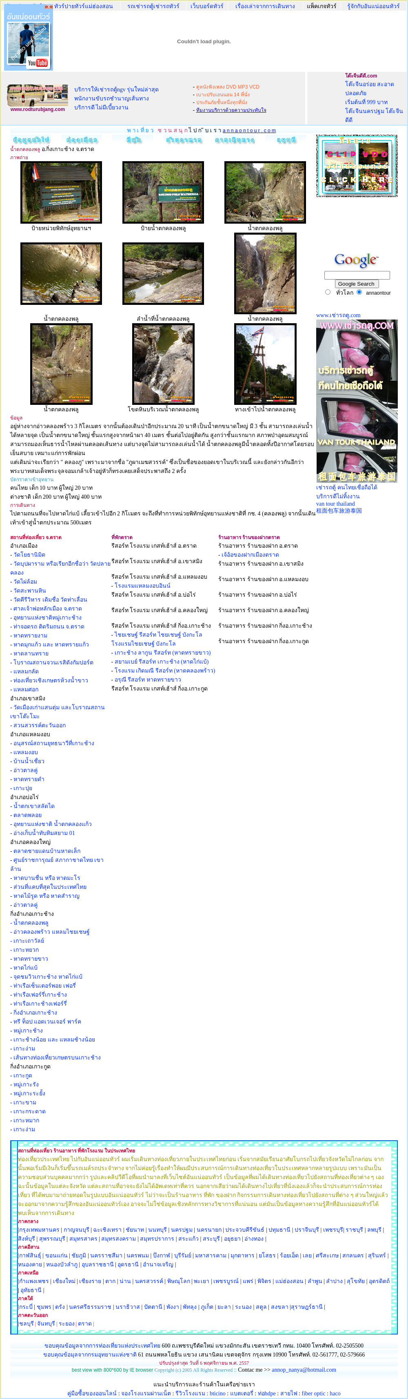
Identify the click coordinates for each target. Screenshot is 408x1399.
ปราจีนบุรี (307, 1230)
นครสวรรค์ (149, 1281)
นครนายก (209, 1230)
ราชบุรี (354, 1230)
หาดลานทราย (31, 654)
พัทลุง (190, 1307)
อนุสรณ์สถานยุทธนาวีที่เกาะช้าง (53, 743)
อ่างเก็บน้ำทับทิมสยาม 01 (44, 833)
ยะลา (224, 1307)
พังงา (172, 1307)
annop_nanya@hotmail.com (304, 1370)
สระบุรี (211, 1239)
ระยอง (67, 1324)
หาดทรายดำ (28, 779)
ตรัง (60, 1307)
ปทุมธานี (279, 1230)
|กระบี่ (25, 1307)
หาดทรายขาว (30, 959)
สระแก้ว (188, 1239)
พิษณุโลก (178, 1281)
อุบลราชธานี (98, 1264)
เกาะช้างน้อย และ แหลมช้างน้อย (54, 1040)
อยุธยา (232, 1239)
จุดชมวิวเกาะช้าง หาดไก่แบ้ (47, 977)
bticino (218, 1393)
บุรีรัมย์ (182, 1255)
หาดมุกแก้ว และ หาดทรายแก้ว (51, 645)
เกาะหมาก (26, 1120)
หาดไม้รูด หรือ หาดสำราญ (46, 896)
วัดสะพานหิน (29, 591)
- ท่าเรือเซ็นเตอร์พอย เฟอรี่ (43, 986)
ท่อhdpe (267, 1393)
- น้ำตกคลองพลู (29, 923)
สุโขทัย (356, 1281)
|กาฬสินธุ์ (29, 1255)
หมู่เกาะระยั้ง (29, 1093)
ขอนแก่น (57, 1255)
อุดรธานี (128, 1264)
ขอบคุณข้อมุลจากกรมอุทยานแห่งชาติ (90, 1355)
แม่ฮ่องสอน (289, 1281)
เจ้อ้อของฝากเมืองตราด (250, 555)
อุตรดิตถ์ (379, 1281)
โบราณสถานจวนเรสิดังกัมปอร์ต (53, 663)
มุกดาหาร (243, 1255)
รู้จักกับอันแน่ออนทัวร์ (373, 6)
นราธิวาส (127, 1307)
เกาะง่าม (24, 1049)
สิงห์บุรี (26, 1239)
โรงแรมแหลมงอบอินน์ (143, 586)
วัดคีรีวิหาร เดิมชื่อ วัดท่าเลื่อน (50, 600)
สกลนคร (352, 1255)
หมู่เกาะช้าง (28, 1031)
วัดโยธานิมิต (29, 555)
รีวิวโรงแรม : (192, 1393)
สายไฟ (288, 1393)
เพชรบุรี (333, 1230)
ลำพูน (315, 1281)
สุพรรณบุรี (52, 1239)
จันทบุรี (46, 1324)
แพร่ (248, 1281)
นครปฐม (182, 1230)
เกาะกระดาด (29, 1111)
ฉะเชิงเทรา (107, 1230)
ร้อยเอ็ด (289, 1255)
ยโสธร (267, 1255)
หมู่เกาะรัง (26, 1084)
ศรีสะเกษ (327, 1255)
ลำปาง (334, 1281)
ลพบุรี (374, 1230)
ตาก (110, 1281)
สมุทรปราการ (157, 1239)
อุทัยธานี (31, 1290)
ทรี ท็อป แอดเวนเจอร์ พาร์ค (47, 1022)
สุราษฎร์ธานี (307, 1307)
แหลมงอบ (25, 752)
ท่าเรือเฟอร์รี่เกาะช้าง (40, 995)
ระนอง (243, 1307)
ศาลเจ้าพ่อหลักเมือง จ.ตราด (47, 609)
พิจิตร (264, 1281)
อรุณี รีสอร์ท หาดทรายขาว (148, 680)
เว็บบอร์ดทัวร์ (207, 6)
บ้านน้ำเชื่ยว (28, 761)
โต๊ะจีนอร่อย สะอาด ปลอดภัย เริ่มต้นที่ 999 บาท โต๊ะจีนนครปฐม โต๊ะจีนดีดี (374, 102)
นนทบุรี (157, 1230)
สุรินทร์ (377, 1255)
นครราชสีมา (106, 1255)
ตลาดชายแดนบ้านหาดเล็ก (46, 851)
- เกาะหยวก (24, 950)
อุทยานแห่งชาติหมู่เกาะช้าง (47, 618)
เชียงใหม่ (63, 1281)
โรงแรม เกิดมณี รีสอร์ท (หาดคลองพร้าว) (165, 671)
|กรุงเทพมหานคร (39, 1230)
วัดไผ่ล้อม (25, 582)
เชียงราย (90, 1281)
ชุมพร (44, 1307)
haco (335, 1393)
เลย (307, 1255)
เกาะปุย (22, 788)
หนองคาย (30, 1264)
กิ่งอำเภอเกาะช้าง (35, 1013)
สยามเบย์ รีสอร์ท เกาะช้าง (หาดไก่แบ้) (162, 662)
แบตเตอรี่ (241, 1393)
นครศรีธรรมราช (90, 1307)
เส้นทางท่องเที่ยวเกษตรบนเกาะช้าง (57, 1058)
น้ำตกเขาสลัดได (34, 806)
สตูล (261, 1307)
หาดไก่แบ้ (25, 968)
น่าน (125, 1281)
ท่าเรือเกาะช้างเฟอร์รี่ (40, 1004)
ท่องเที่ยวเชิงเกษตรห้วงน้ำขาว (50, 680)
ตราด (85, 1324)
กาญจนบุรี (76, 1230)
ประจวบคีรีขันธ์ (244, 1230)
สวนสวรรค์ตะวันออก (39, 725)
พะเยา (201, 1281)
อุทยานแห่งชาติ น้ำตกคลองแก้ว (52, 824)
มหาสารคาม (210, 1255)
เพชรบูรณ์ (226, 1281)
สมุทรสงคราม (118, 1239)
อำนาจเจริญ (158, 1264)
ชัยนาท (135, 1230)
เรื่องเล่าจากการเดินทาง (265, 6)
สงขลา (279, 1307)
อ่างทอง (254, 1239)
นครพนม (137, 1255)
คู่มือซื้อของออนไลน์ (92, 1393)
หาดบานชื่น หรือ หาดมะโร (46, 878)
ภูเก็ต (207, 1307)
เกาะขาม (24, 1102)
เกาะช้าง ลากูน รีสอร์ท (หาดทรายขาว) (163, 653)
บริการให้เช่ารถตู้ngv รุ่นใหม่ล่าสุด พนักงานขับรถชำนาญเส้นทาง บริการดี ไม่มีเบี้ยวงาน (116, 99)
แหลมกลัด (26, 671)
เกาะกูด (22, 1076)
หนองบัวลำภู (62, 1264)
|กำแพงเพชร (33, 1281)
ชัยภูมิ (78, 1255)
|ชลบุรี (26, 1324)
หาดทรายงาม (30, 636)
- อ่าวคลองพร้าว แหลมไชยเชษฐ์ (50, 932)
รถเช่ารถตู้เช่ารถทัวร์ (153, 6)
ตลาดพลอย (27, 815)
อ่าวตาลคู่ (25, 770)
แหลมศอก (25, 689)
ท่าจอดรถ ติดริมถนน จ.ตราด (48, 627)
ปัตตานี (153, 1307)
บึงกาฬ (161, 1255)
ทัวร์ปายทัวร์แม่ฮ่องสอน (83, 6)
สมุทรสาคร (83, 1239)
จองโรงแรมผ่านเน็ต (146, 1393)
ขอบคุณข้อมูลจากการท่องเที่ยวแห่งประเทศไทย (103, 1346)
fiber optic (314, 1393)
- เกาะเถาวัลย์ (27, 941)
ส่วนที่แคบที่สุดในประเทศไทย (49, 887)
